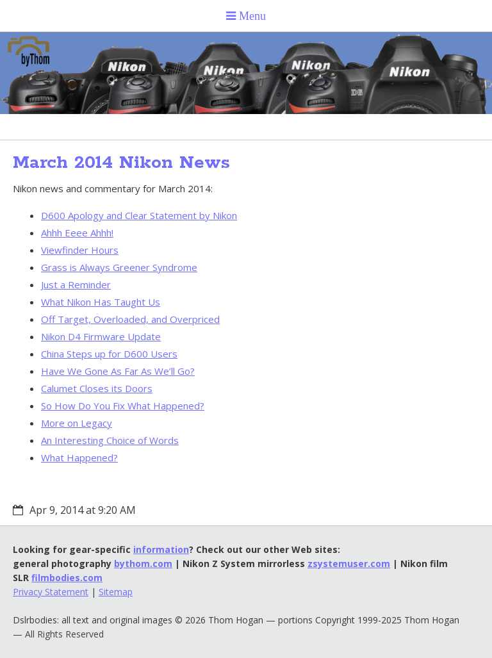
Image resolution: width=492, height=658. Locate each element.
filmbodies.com (66, 578)
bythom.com (143, 563)
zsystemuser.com (349, 563)
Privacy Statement (50, 592)
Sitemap (116, 592)
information (161, 549)
